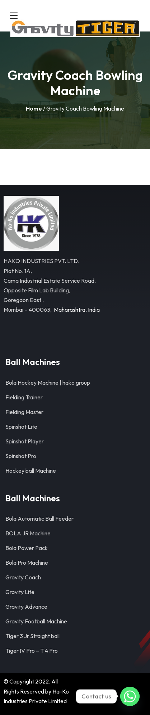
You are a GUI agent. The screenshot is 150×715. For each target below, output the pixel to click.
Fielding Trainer (24, 397)
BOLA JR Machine (28, 533)
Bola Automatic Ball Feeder (39, 518)
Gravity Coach (23, 577)
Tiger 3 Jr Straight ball (32, 635)
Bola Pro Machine (26, 562)
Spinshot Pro (20, 455)
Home (34, 108)
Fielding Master (24, 411)
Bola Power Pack (26, 547)
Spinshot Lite (21, 426)
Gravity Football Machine (36, 621)
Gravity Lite (19, 591)
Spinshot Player (24, 441)
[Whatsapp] (130, 696)
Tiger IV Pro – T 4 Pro (31, 650)
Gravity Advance (26, 606)
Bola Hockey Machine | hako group (47, 382)
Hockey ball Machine (30, 470)
